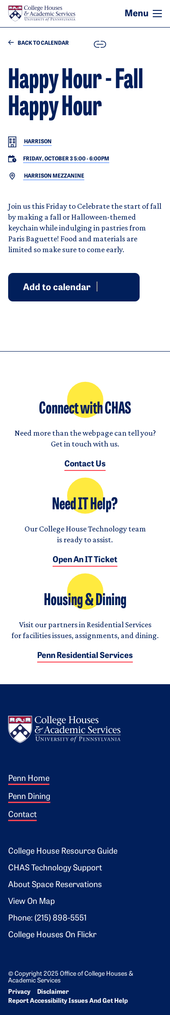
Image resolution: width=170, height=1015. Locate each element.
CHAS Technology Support (55, 868)
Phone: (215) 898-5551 (47, 918)
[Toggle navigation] (157, 13)
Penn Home (28, 779)
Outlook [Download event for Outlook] (115, 286)
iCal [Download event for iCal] (126, 286)
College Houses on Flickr (52, 935)
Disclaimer (53, 992)
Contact (22, 815)
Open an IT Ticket (85, 560)
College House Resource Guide (62, 851)
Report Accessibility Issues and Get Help (68, 1001)
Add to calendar (57, 287)
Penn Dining (29, 797)
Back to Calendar (38, 43)
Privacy (19, 992)
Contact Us (85, 464)
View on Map (31, 902)
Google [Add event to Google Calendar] (104, 286)
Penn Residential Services (85, 656)
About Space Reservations (55, 885)
